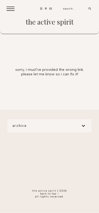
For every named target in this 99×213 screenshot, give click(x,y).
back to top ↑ (49, 193)
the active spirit (50, 21)
